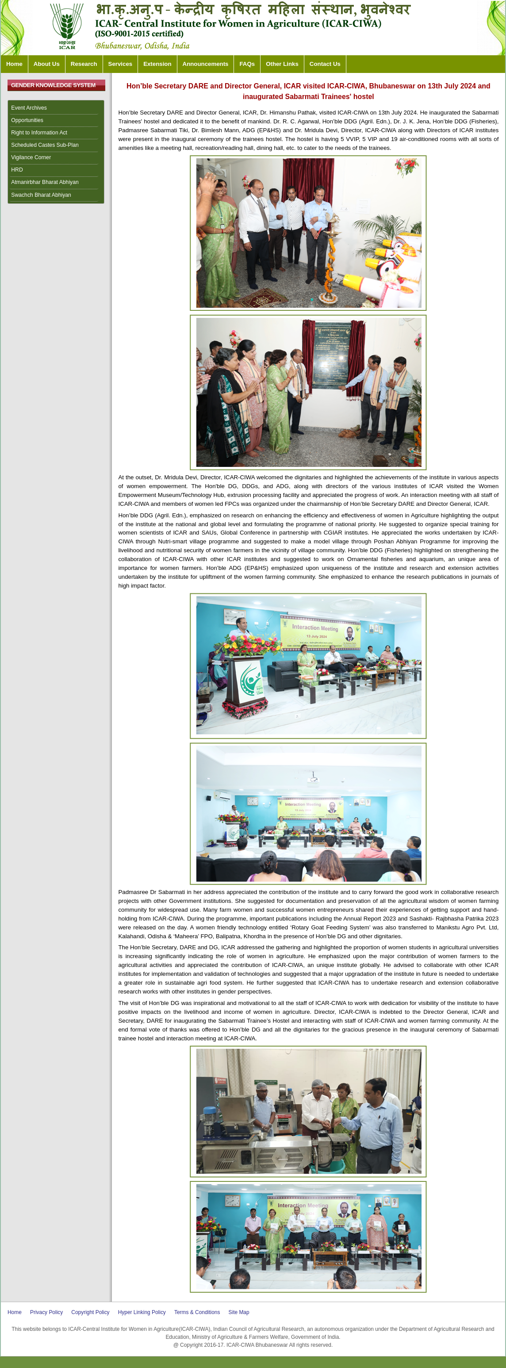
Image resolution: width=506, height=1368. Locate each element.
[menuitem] (56, 108)
